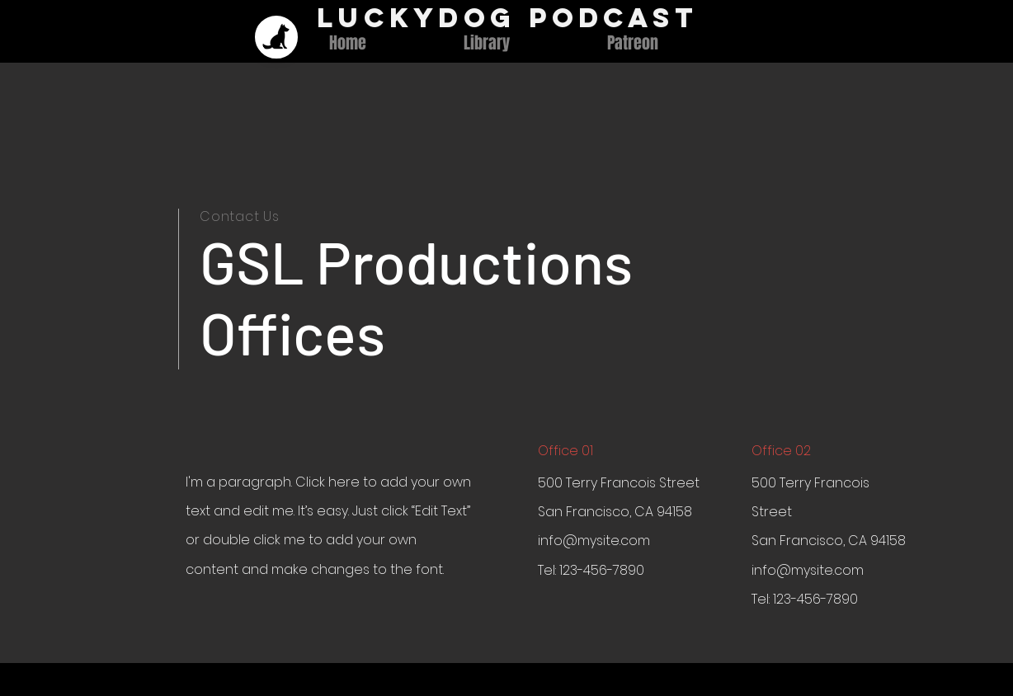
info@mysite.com (594, 540)
